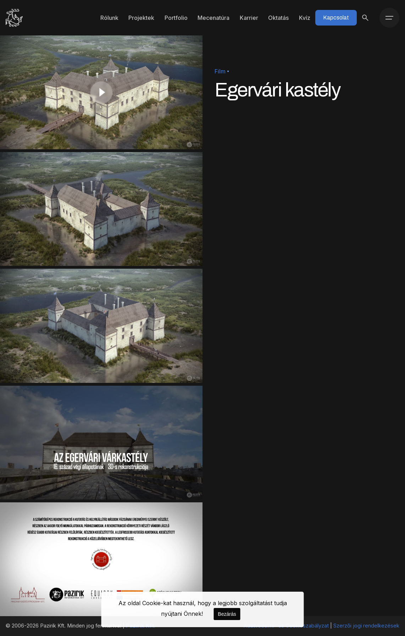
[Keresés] (365, 17)
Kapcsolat (336, 18)
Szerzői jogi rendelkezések (366, 626)
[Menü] (389, 18)
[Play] (101, 92)
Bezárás (227, 614)
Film (220, 71)
